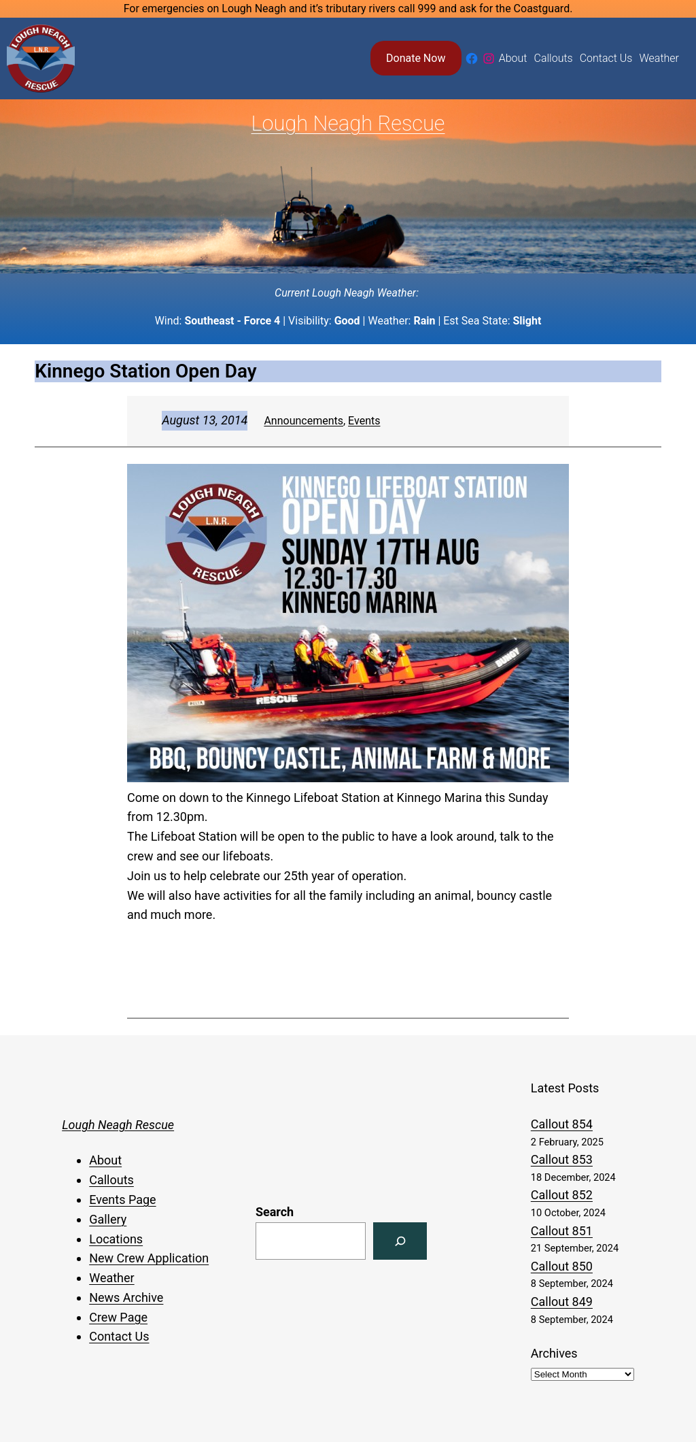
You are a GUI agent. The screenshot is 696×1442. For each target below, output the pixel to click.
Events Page (122, 1199)
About (105, 1160)
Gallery (107, 1219)
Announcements (303, 420)
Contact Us (119, 1336)
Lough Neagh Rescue (348, 123)
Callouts (111, 1180)
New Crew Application (149, 1258)
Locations (116, 1239)
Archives (554, 1353)
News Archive (126, 1297)
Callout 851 (562, 1231)
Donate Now (415, 58)
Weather (111, 1278)
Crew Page (118, 1317)
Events (364, 420)
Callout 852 (562, 1195)
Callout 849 (562, 1301)
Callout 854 (562, 1124)
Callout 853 (562, 1159)
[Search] (400, 1241)
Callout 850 (562, 1266)
